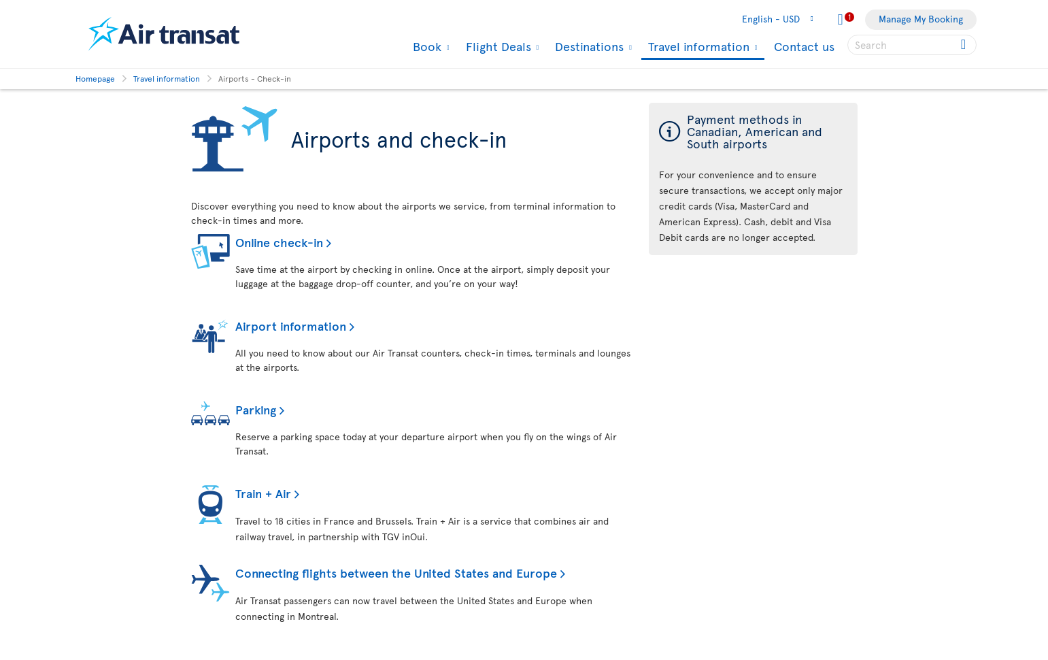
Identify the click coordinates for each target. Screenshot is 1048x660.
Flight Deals (497, 46)
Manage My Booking (921, 18)
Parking (255, 409)
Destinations (587, 46)
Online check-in (279, 241)
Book (425, 46)
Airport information (290, 325)
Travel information (697, 47)
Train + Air (263, 492)
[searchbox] (912, 45)
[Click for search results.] (965, 45)
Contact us (804, 45)
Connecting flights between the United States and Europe (396, 572)
